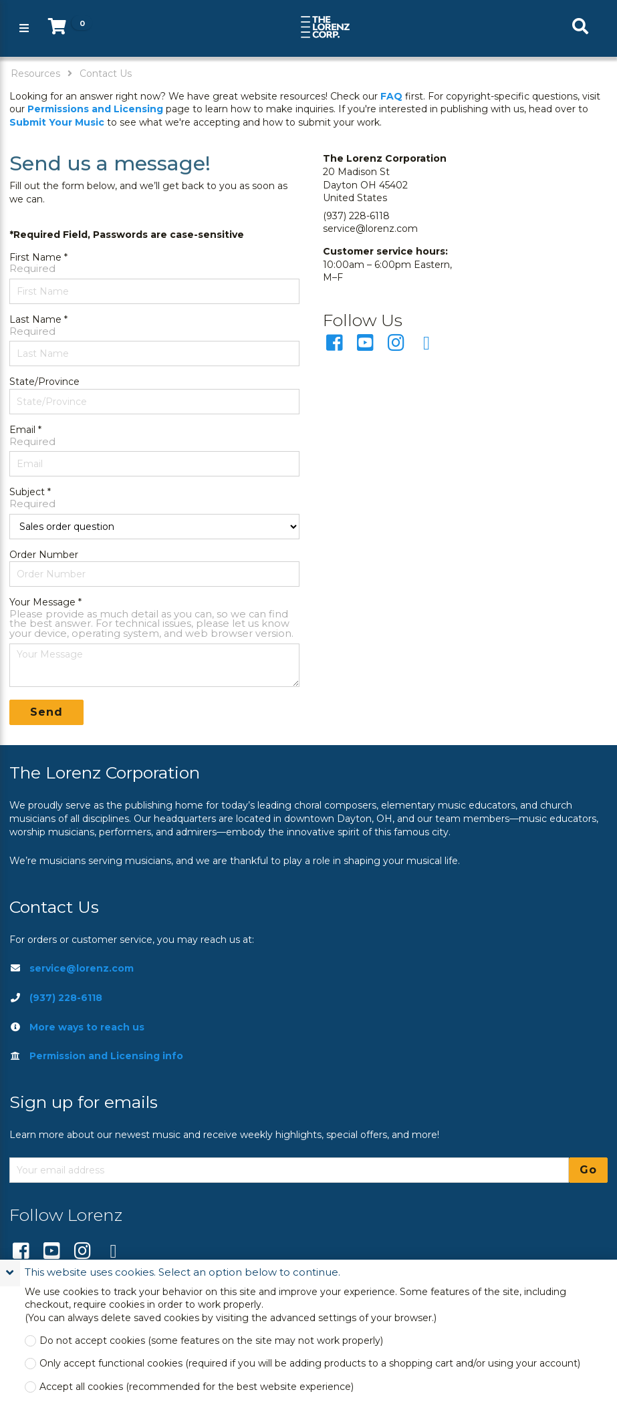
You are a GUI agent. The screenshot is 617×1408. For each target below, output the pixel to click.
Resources (35, 73)
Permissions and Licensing (95, 109)
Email (22, 430)
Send (46, 712)
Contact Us (106, 73)
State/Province (44, 382)
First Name (35, 257)
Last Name (35, 319)
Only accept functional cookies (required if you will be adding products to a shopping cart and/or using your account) (309, 1363)
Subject (27, 492)
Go (588, 1169)
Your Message (42, 602)
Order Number (43, 555)
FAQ (391, 96)
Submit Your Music (56, 122)
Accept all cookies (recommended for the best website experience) (196, 1387)
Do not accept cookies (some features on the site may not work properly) (211, 1341)
